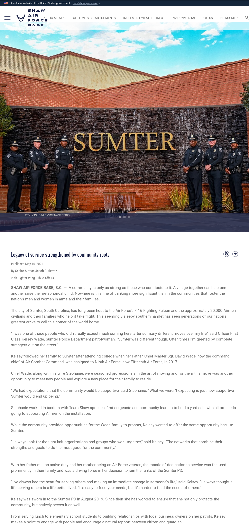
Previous (12, 127)
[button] (87, 3)
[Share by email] (235, 254)
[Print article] (226, 254)
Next (236, 127)
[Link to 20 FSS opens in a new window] (208, 18)
